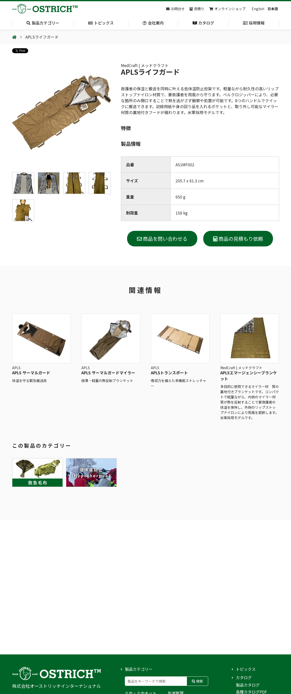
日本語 (273, 9)
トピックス (246, 669)
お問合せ (175, 8)
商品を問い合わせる (162, 238)
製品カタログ (248, 685)
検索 (197, 681)
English (258, 9)
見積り (197, 8)
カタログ (244, 677)
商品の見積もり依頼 (238, 238)
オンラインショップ (227, 8)
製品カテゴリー (139, 669)
